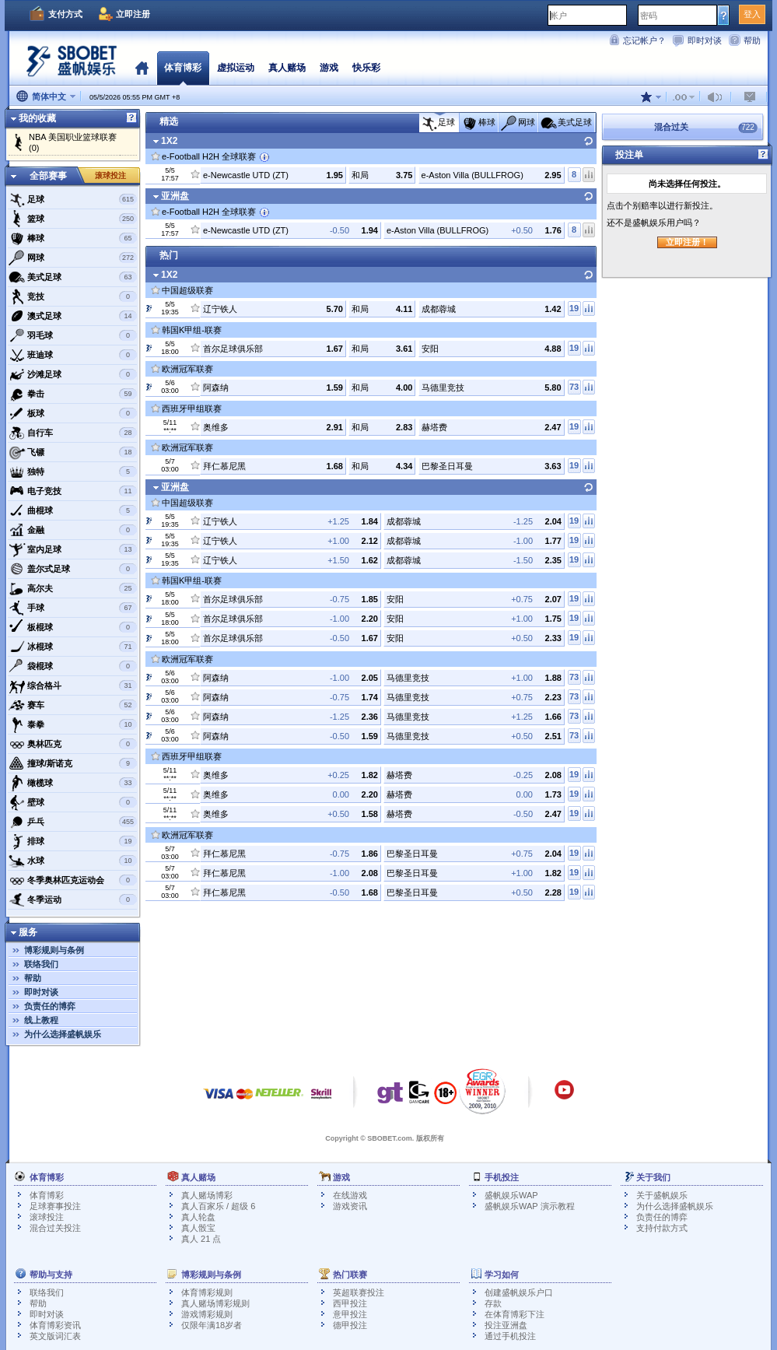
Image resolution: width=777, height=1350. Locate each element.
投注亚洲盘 (506, 1325)
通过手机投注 (510, 1336)
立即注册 (133, 14)
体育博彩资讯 (55, 1325)
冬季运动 (73, 899)
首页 (142, 68)
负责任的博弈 (49, 1006)
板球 (73, 413)
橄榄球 (73, 782)
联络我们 (41, 964)
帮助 (752, 40)
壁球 (73, 802)
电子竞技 (73, 491)
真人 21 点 (201, 1238)
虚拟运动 (235, 67)
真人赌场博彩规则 (215, 1303)
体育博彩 (182, 67)
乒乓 (73, 821)
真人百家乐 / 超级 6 (218, 1206)
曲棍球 (73, 510)
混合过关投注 (55, 1228)
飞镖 (73, 452)
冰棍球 (73, 646)
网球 (73, 257)
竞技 (73, 296)
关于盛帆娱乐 (662, 1195)
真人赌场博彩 (207, 1195)
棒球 (73, 238)
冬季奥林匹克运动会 (73, 880)
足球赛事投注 (55, 1206)
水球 (73, 860)
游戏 (329, 67)
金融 (73, 529)
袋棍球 (73, 666)
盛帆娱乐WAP (511, 1195)
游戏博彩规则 (207, 1314)
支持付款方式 (662, 1228)
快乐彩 (366, 67)
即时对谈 (705, 40)
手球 (73, 607)
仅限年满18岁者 (211, 1325)
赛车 (73, 705)
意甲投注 (350, 1314)
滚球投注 (110, 175)
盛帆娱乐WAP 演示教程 (530, 1206)
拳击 (73, 393)
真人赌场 (287, 67)
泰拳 (73, 724)
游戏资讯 (350, 1206)
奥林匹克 (73, 743)
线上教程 (41, 1020)
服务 (28, 932)
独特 (73, 471)
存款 (493, 1303)
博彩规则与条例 (54, 950)
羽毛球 (73, 335)
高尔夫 (73, 588)
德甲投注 (350, 1325)
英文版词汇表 (55, 1336)
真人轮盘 (198, 1217)
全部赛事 (48, 175)
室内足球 (73, 549)
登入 (752, 14)
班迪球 (73, 354)
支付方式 (65, 14)
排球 (73, 841)
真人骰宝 (198, 1228)
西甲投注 (350, 1303)
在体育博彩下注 (514, 1314)
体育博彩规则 (207, 1292)
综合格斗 (73, 685)
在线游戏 (350, 1195)
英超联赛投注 (358, 1292)
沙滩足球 (73, 374)
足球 (73, 199)
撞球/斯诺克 (73, 763)
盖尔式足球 (73, 568)
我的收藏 (37, 118)
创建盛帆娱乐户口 (519, 1292)
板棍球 (73, 627)
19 (574, 308)
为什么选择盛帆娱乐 (62, 1034)
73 (574, 386)
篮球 (73, 218)
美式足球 (73, 277)
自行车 (73, 432)
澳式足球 (73, 315)
